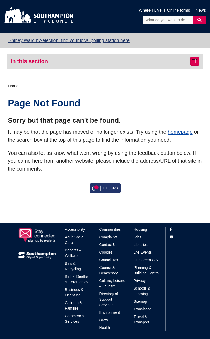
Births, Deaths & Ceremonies (76, 279)
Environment (109, 312)
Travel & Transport (141, 319)
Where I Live (150, 10)
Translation (143, 309)
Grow (103, 320)
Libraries (141, 245)
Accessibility (75, 229)
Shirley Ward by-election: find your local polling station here (69, 40)
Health (104, 328)
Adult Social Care (74, 240)
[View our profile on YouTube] (181, 237)
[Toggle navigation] (194, 61)
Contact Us (108, 245)
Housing (140, 229)
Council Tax (108, 260)
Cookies (106, 252)
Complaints (108, 237)
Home (13, 86)
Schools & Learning (142, 291)
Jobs (137, 237)
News (201, 10)
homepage (180, 132)
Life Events (143, 252)
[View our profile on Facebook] (181, 229)
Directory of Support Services (108, 299)
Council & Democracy (108, 270)
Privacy (140, 281)
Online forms (178, 10)
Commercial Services (75, 318)
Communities (110, 229)
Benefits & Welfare (73, 253)
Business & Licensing (74, 292)
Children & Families (73, 305)
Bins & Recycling (73, 266)
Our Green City (146, 260)
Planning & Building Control (147, 270)
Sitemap (140, 301)
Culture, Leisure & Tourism (112, 283)
